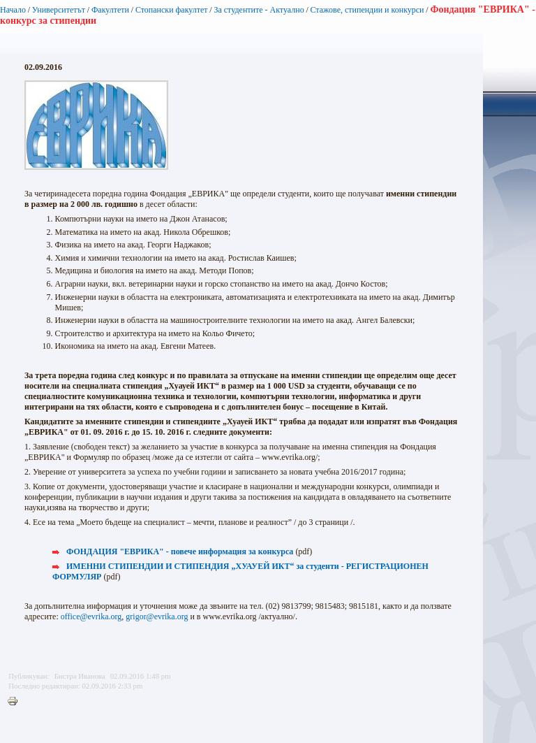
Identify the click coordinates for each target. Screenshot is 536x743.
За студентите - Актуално (259, 10)
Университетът (58, 10)
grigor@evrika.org (157, 616)
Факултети (110, 10)
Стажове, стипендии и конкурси (367, 10)
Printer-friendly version (16, 701)
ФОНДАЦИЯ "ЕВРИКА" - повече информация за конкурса (179, 551)
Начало (13, 10)
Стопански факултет (171, 10)
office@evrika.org (91, 616)
